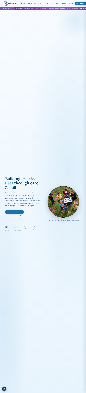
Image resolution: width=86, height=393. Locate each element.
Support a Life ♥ (13, 217)
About (29, 3)
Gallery (64, 3)
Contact (70, 3)
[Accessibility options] (4, 389)
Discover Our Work (14, 212)
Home (23, 3)
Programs (37, 3)
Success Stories (55, 3)
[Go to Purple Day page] (43, 8)
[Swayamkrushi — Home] (10, 3)
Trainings (45, 3)
